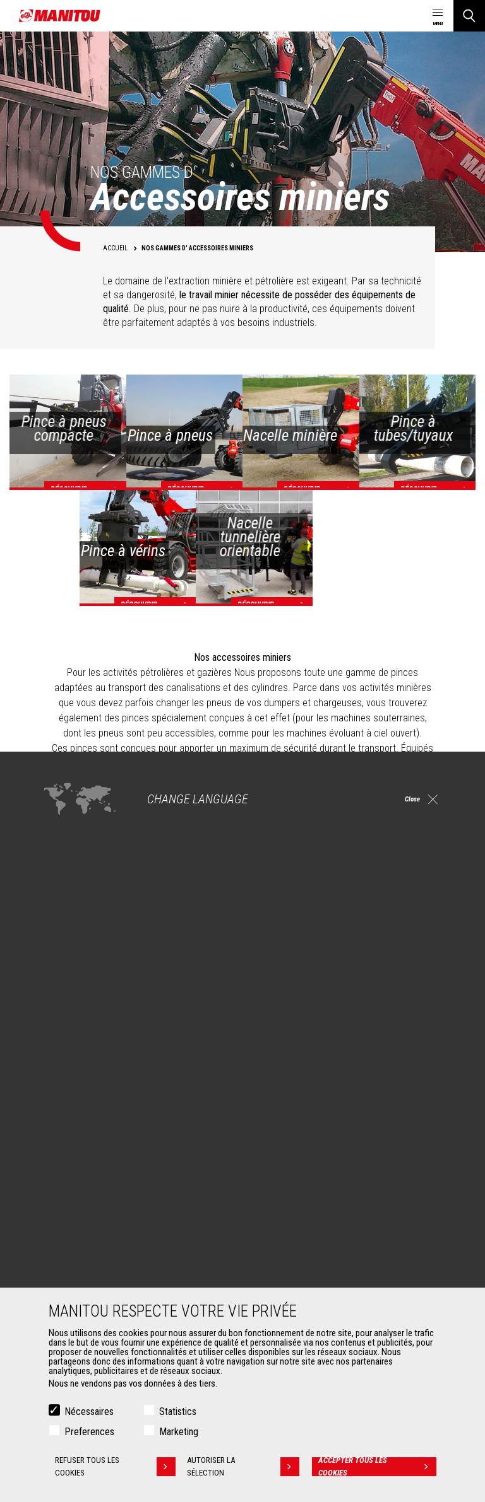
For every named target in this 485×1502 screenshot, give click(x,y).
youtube (394, 1029)
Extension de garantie (298, 1271)
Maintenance (283, 1286)
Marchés (57, 1096)
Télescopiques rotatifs (300, 1163)
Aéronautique (71, 1178)
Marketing (178, 1432)
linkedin (337, 1029)
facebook (309, 1029)
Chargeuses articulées (300, 1178)
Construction (70, 1133)
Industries (65, 1148)
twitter (423, 1029)
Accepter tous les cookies (378, 1466)
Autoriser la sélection (245, 1466)
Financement (283, 1255)
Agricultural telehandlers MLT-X (314, 1148)
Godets (60, 1255)
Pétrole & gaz (71, 1163)
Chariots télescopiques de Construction (331, 1118)
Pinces (59, 1271)
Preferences (89, 1432)
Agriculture (67, 1118)
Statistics (177, 1412)
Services (269, 1234)
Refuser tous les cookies (114, 1466)
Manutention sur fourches (93, 1286)
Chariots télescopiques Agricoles (320, 1133)
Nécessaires (89, 1412)
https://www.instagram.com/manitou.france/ (366, 1029)
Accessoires (64, 1234)
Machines (271, 1096)
